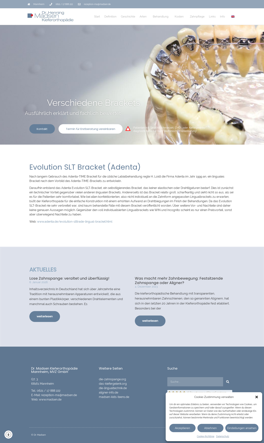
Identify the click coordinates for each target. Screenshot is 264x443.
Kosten (180, 16)
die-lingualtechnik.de (113, 388)
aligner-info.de (108, 392)
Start (97, 16)
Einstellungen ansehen (241, 428)
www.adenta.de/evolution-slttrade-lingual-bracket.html (74, 221)
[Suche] (227, 381)
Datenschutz (222, 436)
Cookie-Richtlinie (205, 436)
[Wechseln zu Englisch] (233, 16)
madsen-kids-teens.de (114, 397)
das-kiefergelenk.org (113, 383)
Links (212, 16)
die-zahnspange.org (112, 379)
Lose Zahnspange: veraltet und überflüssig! (69, 278)
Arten (144, 16)
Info (223, 16)
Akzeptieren (182, 428)
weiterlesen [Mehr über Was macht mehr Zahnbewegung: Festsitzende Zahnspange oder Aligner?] (150, 321)
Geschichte (128, 16)
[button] (256, 397)
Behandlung (161, 16)
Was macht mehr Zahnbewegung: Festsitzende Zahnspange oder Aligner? (179, 280)
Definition (110, 16)
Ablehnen (210, 428)
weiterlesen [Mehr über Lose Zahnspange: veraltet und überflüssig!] (45, 316)
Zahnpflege (197, 16)
